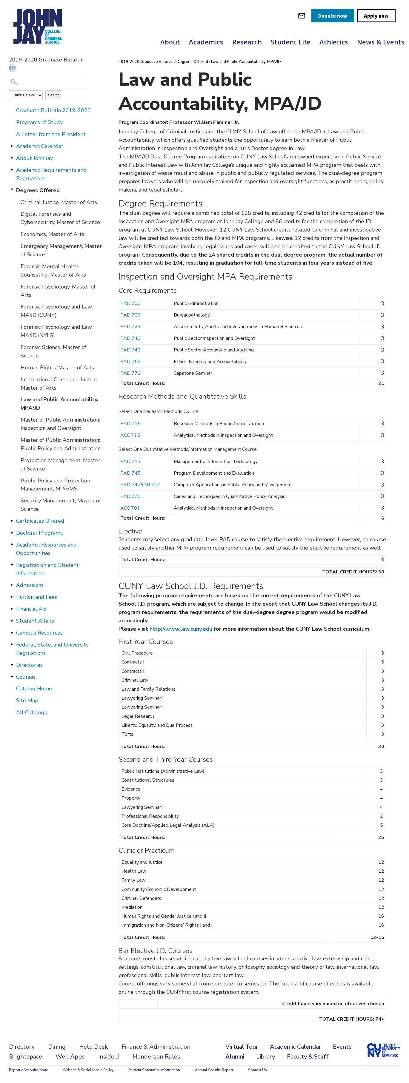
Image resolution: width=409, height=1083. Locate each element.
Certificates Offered (40, 520)
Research (247, 41)
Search (53, 95)
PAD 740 (130, 338)
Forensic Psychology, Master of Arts (58, 291)
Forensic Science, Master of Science (53, 351)
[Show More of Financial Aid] (12, 609)
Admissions (30, 585)
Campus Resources (39, 632)
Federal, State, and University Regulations (52, 649)
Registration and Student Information (47, 569)
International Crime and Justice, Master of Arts (59, 383)
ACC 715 (130, 435)
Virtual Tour (241, 1047)
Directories (29, 665)
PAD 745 (130, 473)
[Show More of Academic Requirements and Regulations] (12, 170)
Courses (26, 677)
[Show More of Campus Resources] (12, 632)
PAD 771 (130, 373)
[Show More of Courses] (12, 677)
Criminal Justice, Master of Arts (59, 202)
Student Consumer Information (154, 1069)
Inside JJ (108, 1057)
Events (342, 1047)
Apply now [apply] (376, 16)
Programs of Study (39, 122)
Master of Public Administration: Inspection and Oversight (60, 424)
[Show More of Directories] (12, 665)
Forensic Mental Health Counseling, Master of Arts (53, 270)
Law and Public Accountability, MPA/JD (59, 403)
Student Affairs (35, 620)
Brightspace (25, 1057)
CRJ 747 (151, 485)
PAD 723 (130, 326)
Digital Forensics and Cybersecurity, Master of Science (60, 218)
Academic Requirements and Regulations (51, 174)
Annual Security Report (214, 1069)
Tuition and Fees (36, 597)
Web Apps (70, 1057)
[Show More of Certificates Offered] (12, 521)
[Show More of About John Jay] (12, 158)
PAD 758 (130, 361)
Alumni (234, 1057)
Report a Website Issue (28, 1069)
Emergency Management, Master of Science (61, 250)
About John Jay (34, 158)
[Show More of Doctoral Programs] (12, 533)
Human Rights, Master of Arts (57, 367)
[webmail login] (301, 15)
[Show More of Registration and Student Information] (12, 565)
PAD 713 (130, 461)
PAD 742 (130, 350)
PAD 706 (130, 315)
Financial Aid (31, 609)
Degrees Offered (38, 190)
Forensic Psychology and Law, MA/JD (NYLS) (57, 331)
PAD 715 (130, 423)
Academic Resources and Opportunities (46, 549)
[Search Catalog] (48, 82)
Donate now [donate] (332, 16)
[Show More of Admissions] (12, 585)
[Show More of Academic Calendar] (12, 146)
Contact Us (257, 1069)
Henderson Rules (156, 1057)
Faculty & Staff (308, 1057)
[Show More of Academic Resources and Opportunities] (12, 544)
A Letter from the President (51, 134)
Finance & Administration (156, 1047)
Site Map (27, 700)
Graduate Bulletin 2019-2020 (53, 110)
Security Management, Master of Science (61, 505)
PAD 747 (130, 485)
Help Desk (93, 1047)
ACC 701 (130, 508)
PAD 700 (130, 303)
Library (265, 1057)
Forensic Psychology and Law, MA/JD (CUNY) (57, 311)
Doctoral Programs (39, 532)
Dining (57, 1047)
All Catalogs (31, 712)
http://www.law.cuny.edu (181, 628)
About (170, 41)
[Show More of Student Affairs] (12, 621)
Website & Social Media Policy (88, 1069)
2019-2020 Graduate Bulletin (146, 61)
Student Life (290, 41)
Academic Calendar (39, 146)
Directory (22, 1047)
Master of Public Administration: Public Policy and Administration (61, 444)
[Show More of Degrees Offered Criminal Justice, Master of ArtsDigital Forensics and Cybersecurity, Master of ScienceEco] (12, 190)
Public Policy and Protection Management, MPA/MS (55, 485)
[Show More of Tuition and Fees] (12, 597)
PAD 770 (130, 496)
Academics (206, 41)
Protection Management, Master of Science (60, 464)
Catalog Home (34, 688)
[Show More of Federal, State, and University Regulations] (12, 644)
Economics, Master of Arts (52, 234)
